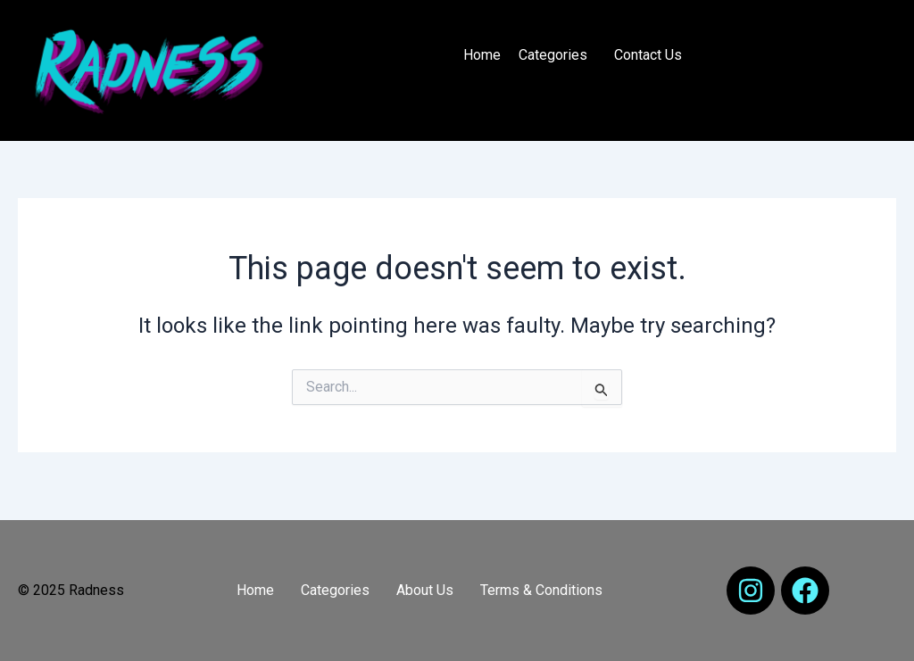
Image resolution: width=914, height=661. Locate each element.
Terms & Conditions (541, 590)
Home (482, 54)
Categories (553, 54)
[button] (557, 55)
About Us (424, 590)
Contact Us (648, 54)
